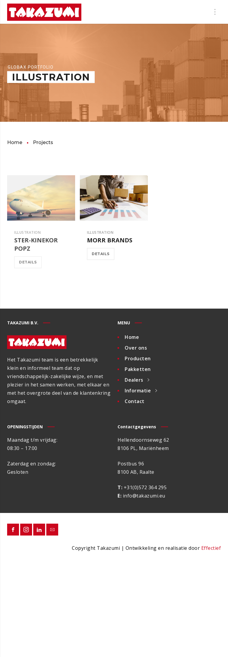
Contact (135, 401)
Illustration (27, 232)
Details (28, 262)
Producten (138, 358)
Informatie (138, 390)
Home (132, 337)
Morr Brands (109, 240)
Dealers (134, 380)
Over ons (136, 348)
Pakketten (138, 369)
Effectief (211, 548)
